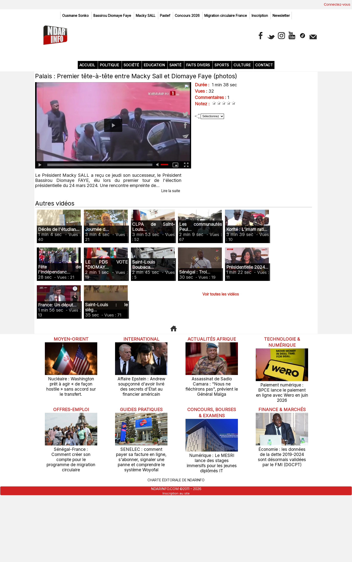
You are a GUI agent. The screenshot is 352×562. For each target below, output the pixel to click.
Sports (222, 138)
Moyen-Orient (71, 412)
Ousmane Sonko (76, 15)
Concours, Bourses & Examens (211, 482)
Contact (264, 138)
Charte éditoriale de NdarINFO (176, 545)
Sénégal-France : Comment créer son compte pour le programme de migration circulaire (71, 522)
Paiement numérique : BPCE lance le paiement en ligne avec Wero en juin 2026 (281, 462)
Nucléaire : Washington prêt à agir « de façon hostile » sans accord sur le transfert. (71, 456)
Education (155, 138)
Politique (110, 138)
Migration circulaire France (226, 15)
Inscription (260, 15)
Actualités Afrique (212, 415)
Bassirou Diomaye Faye (112, 15)
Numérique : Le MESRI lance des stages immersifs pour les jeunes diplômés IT (211, 532)
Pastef (165, 15)
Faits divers (198, 138)
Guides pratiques (141, 476)
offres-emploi (71, 476)
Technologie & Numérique (282, 415)
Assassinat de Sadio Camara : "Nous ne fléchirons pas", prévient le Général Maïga (211, 462)
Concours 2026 (188, 15)
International (141, 412)
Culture (243, 138)
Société (132, 138)
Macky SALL (146, 15)
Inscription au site (176, 559)
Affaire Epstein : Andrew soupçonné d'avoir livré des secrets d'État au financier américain (141, 458)
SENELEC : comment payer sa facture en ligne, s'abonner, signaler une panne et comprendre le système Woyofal (141, 524)
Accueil (87, 138)
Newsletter (281, 15)
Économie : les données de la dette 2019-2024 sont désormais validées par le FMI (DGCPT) (282, 528)
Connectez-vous (337, 4)
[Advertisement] (176, 88)
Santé (175, 138)
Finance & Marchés (281, 479)
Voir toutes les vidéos (220, 367)
